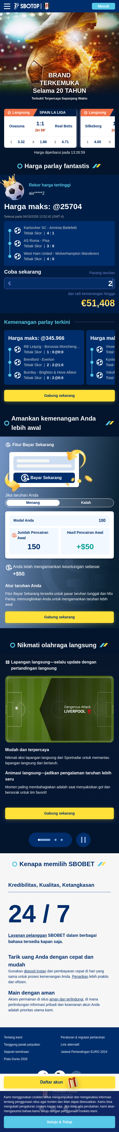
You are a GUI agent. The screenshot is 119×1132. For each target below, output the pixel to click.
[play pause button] (83, 831)
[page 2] (62, 832)
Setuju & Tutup (59, 1122)
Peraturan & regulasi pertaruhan (83, 1029)
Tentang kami (13, 1029)
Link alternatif (70, 1036)
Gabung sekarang (59, 395)
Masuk (103, 6)
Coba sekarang (22, 272)
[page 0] (44, 832)
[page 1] (55, 832)
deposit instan (35, 963)
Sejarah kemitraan (16, 1043)
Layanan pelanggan (27, 927)
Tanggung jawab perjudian (22, 1036)
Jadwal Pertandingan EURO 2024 (84, 1043)
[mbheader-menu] (7, 6)
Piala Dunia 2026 (15, 1051)
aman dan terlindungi (66, 991)
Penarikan (80, 968)
